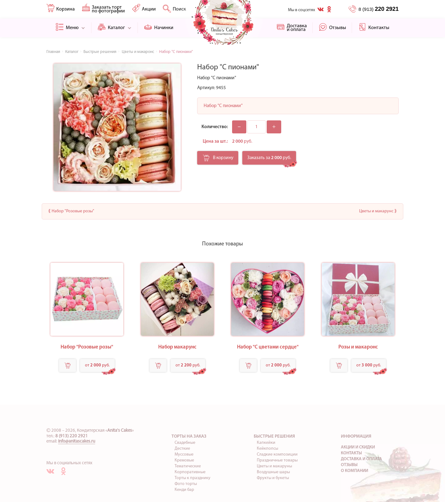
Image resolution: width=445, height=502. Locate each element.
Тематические (188, 466)
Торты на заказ (189, 436)
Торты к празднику (192, 478)
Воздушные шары (273, 472)
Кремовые (184, 460)
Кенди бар (184, 489)
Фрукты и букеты (273, 478)
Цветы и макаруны (274, 466)
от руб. (97, 365)
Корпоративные (190, 472)
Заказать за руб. (269, 157)
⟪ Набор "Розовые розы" (71, 211)
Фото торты (186, 484)
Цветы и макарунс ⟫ (378, 211)
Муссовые (184, 454)
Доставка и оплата (361, 459)
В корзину (218, 160)
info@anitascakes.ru (76, 441)
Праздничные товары (277, 460)
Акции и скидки (358, 447)
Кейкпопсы (267, 448)
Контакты (351, 453)
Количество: (214, 126)
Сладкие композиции (277, 454)
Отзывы (349, 465)
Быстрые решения (274, 436)
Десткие (182, 448)
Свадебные (185, 442)
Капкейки (266, 442)
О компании (354, 471)
